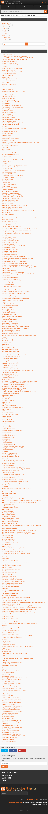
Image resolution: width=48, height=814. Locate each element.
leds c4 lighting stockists (8, 421)
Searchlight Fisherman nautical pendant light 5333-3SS (16, 611)
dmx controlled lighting (8, 214)
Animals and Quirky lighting (9, 84)
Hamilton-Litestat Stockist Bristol (10, 332)
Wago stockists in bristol (8, 718)
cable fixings (5, 147)
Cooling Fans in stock (7, 189)
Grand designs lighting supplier (10, 323)
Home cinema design (7, 346)
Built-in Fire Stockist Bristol (9, 144)
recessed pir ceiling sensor (9, 576)
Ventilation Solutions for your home (11, 683)
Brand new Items (6, 135)
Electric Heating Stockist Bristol (10, 242)
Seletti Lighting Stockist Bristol (10, 618)
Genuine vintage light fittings (9, 318)
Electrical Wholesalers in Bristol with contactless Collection (17, 258)
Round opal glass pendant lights (10, 586)
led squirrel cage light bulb (9, 405)
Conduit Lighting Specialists (9, 184)
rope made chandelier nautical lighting (12, 583)
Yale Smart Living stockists (9, 741)
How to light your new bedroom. (10, 351)
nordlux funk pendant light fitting (10, 507)
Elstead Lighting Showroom (9, 270)
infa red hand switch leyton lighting (11, 362)
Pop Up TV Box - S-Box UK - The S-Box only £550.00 (16, 553)
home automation (6, 342)
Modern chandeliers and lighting (10, 476)
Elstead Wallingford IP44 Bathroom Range (13, 272)
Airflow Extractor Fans (7, 77)
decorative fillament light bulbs (10, 200)
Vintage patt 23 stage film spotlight (11, 702)
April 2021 (5, 34)
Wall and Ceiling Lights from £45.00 (11, 720)
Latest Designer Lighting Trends (10, 393)
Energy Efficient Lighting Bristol (10, 277)
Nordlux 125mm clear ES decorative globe (13, 499)
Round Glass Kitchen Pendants (10, 585)
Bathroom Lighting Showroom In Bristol (12, 107)
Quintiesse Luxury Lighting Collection (11, 565)
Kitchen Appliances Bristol (9, 377)
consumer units (6, 186)
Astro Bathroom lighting (8, 95)
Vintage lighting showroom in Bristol (11, 699)
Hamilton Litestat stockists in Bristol (11, 330)
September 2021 (6, 25)
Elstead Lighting (6, 268)
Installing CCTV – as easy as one (10, 363)
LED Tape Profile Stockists (9, 420)
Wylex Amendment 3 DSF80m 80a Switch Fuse (14, 736)
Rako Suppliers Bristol (8, 574)
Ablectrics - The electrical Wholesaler (12, 68)
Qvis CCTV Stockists (7, 567)
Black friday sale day (7, 133)
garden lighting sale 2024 (9, 314)
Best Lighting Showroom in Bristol (11, 119)
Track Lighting (5, 660)
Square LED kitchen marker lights (10, 630)
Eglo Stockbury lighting (8, 239)
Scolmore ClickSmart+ (7, 599)
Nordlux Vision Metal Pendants (10, 521)
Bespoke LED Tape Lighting (9, 112)
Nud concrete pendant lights (9, 528)
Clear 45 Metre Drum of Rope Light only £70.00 (14, 165)
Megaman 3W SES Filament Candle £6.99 (13, 460)
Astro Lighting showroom (8, 98)
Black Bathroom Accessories (9, 131)
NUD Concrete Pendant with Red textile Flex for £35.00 (16, 532)
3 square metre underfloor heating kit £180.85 (14, 56)
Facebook (13, 751)
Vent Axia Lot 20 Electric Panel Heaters (12, 679)
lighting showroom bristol (8, 444)
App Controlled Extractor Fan (9, 86)
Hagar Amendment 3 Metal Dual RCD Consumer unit (15, 328)
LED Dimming (5, 398)
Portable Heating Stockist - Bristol (11, 555)
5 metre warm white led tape (9, 61)
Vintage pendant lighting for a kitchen (12, 706)
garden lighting (6, 311)
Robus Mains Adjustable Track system (12, 579)
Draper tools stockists (7, 219)
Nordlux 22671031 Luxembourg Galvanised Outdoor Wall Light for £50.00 (22, 500)
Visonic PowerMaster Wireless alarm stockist (13, 715)
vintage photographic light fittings (11, 708)
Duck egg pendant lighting (9, 223)
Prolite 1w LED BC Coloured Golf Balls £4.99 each (15, 562)
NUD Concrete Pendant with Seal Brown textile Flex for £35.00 (18, 534)
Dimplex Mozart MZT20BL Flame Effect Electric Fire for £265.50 (19, 210)
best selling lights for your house (11, 124)
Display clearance (6, 212)
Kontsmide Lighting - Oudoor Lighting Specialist (14, 388)
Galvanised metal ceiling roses (10, 305)
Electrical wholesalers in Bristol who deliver (13, 256)
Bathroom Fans (6, 103)
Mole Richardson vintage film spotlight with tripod (15, 481)
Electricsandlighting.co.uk (13, 2)
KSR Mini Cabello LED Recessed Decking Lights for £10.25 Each (19, 391)
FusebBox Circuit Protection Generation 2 (13, 300)
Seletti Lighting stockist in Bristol (10, 620)
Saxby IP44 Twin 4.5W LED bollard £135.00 (13, 590)
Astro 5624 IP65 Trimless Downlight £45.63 (13, 91)
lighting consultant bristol (8, 428)
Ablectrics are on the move (9, 70)
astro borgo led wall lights (9, 96)
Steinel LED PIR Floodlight (9, 632)
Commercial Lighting (7, 179)
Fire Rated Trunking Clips (8, 288)
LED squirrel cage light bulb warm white (12, 407)
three (3, 655)
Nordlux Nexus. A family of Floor (10, 518)
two (3, 667)
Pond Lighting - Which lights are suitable (12, 551)
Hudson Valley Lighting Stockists (10, 353)
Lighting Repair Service (8, 437)
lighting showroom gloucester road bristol (13, 446)
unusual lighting (6, 674)
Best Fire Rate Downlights (9, 117)
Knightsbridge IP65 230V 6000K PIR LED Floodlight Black (17, 383)
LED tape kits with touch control (10, 414)
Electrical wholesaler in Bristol (10, 253)
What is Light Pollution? (8, 729)
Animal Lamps (5, 82)
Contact (8, 7)
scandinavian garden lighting (9, 595)
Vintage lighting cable (7, 695)
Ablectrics (4, 66)
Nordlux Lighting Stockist (8, 513)
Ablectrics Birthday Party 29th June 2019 (12, 72)
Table (3, 648)
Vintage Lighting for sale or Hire (10, 697)
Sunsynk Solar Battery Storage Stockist (12, 637)
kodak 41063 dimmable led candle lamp (13, 386)
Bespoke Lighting (6, 114)
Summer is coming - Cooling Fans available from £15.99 (17, 636)
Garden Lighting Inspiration (9, 312)
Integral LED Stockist (7, 367)
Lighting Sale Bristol (7, 441)
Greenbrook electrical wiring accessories (13, 325)
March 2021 (5, 35)
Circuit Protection (6, 161)
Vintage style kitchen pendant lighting (12, 711)
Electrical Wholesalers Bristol (9, 254)
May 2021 (4, 32)
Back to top (24, 808)
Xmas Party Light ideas (8, 739)
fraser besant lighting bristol (9, 295)
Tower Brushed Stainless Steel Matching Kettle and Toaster (17, 658)
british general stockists (8, 140)
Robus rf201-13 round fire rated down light (13, 581)
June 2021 (4, 30)
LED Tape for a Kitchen (8, 412)
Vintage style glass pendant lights (11, 709)
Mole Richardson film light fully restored (12, 479)
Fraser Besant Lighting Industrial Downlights (13, 297)
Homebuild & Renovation (8, 348)
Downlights (5, 216)
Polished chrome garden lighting (10, 550)
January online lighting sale (9, 374)
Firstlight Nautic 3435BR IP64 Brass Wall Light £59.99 (16, 291)
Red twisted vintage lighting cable (11, 578)
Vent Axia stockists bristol (8, 681)
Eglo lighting (5, 235)
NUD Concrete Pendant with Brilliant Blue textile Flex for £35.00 (19, 530)
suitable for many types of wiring (10, 634)
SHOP (44, 2)
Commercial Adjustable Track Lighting (12, 177)
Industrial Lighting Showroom (9, 360)
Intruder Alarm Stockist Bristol (10, 369)
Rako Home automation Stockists (10, 571)
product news (5, 558)
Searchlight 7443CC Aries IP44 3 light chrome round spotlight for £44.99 (21, 607)
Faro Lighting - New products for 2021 (12, 281)
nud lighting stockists (7, 537)
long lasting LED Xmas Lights (9, 455)
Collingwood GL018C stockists (10, 174)
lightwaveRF (5, 451)
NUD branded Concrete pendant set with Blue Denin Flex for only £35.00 (21, 525)
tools (3, 657)
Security (4, 615)
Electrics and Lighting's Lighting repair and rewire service (17, 265)
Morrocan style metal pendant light (11, 483)
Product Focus (5, 557)
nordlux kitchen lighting (8, 511)
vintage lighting (6, 694)
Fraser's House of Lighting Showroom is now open (15, 298)
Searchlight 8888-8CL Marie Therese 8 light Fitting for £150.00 (19, 609)
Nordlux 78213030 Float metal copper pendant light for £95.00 (19, 502)
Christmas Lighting (6, 156)
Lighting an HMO (6, 427)
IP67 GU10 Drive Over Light (9, 372)
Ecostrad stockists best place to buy (11, 226)
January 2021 (5, 39)
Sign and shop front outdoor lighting (11, 627)
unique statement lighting (8, 672)
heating (4, 337)
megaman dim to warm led (9, 462)
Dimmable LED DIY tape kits (9, 209)
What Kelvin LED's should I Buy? (10, 730)
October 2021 (5, 23)
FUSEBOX (4, 302)
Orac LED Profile (6, 544)
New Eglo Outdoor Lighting (9, 493)
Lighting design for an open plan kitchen (12, 430)
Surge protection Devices (8, 644)
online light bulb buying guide (10, 542)
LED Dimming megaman (8, 400)
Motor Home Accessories (8, 485)
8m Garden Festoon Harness (9, 63)
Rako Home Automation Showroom (11, 569)
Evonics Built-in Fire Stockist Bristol (11, 279)
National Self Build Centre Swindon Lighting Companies (16, 488)
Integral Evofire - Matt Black (9, 365)
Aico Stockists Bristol (7, 75)
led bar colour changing (8, 395)
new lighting (5, 495)
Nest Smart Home (6, 490)
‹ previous (6, 44)
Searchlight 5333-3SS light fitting (11, 604)
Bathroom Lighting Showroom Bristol (11, 105)
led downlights (6, 402)
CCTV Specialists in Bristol (9, 153)
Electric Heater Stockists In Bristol (11, 240)
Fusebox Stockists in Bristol (9, 304)
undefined (4, 669)
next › (42, 44)
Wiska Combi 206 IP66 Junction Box (11, 734)
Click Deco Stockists (7, 168)
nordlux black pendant (8, 504)
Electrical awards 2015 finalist (10, 251)
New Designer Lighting (8, 492)
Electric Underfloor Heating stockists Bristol (13, 246)
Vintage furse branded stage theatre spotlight (14, 690)
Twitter (4, 751)
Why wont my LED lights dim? (9, 732)
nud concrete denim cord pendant (11, 527)
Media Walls (5, 458)
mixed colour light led (8, 472)
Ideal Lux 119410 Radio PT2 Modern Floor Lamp (15, 355)
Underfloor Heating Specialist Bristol (11, 671)
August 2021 (5, 26)
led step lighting (6, 409)
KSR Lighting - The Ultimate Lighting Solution (14, 390)
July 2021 (4, 28)
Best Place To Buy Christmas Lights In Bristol (13, 123)
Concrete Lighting (6, 182)
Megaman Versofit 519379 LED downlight (13, 467)
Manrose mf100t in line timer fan (10, 456)
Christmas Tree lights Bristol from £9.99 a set (14, 160)
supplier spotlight (6, 643)
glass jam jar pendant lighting (9, 321)
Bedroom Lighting (6, 109)
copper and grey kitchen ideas (10, 191)
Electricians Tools (6, 260)
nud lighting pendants (7, 535)
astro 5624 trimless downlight (10, 93)
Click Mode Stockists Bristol (9, 172)
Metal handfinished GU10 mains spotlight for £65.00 (16, 469)
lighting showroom (7, 442)
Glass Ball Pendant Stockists (9, 319)
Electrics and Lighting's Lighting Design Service (14, 263)
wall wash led (5, 723)
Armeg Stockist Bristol (7, 89)
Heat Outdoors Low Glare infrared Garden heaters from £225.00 (19, 335)
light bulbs (4, 423)
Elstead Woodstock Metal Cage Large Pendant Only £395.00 (18, 274)
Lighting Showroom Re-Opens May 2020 (12, 448)
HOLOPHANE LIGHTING (8, 340)
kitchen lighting (6, 379)
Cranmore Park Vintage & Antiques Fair (12, 196)
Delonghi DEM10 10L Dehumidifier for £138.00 (14, 205)
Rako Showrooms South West (9, 572)
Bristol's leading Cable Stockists (10, 138)
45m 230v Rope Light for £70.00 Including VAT (14, 59)
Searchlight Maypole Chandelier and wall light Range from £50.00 (19, 613)
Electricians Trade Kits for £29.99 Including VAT (14, 261)
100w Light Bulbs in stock (8, 54)
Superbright (5, 639)
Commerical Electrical (7, 181)
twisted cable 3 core (7, 664)
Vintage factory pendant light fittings (11, 688)
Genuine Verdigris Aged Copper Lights (12, 316)
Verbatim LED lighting (7, 685)
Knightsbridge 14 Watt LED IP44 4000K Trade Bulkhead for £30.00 (20, 381)
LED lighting (5, 404)
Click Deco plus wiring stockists (10, 167)
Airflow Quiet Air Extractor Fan (10, 79)
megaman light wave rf (8, 465)
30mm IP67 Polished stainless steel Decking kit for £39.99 (17, 58)
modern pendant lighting (8, 477)
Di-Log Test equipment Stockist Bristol (12, 207)
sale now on (5, 588)
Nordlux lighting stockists (8, 514)
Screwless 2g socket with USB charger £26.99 (14, 600)
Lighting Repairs (6, 439)
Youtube (22, 751)
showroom (4, 625)
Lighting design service (8, 432)
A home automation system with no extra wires (14, 65)
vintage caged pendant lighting (10, 687)
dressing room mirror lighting (9, 221)
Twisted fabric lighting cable (9, 665)
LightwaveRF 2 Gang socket (9, 453)
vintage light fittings (7, 692)
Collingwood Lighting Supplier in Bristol (12, 175)
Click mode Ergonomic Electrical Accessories (13, 170)
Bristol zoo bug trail (7, 137)
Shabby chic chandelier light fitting (11, 622)
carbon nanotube (6, 149)
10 (38, 44)
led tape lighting (6, 416)
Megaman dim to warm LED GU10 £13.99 (13, 463)
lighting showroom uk (7, 449)
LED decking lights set (7, 397)
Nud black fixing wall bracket (9, 523)
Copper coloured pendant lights (10, 193)
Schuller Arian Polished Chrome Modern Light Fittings (16, 597)
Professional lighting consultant (10, 560)
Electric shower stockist (8, 244)
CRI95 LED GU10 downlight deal (10, 198)
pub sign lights (6, 564)
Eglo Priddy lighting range (9, 237)
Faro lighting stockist (7, 283)
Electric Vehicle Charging (8, 247)
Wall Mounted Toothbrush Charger (11, 722)
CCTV (3, 151)
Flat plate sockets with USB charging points (13, 293)
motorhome (5, 486)
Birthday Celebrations (7, 130)
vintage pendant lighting (8, 704)
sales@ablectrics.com (15, 802)
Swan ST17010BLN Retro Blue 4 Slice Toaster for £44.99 (17, 646)
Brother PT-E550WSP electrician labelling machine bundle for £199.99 (21, 142)
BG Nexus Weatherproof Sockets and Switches (14, 128)
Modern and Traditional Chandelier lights (13, 474)
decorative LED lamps (7, 203)
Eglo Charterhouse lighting (9, 232)
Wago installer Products (8, 716)
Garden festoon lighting (8, 309)
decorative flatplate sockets (9, 202)
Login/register (25, 7)
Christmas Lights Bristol (8, 158)
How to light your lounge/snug (10, 349)
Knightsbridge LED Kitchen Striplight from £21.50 (15, 384)
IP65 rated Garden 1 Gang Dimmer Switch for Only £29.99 (17, 370)
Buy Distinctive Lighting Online (10, 145)
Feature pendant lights (8, 284)
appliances (5, 88)
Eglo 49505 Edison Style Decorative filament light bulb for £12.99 (19, 228)
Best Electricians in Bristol (8, 116)
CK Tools (4, 163)
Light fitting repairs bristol (9, 425)
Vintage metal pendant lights (9, 701)
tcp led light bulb (6, 651)
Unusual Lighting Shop (8, 676)
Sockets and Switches (7, 629)
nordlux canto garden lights (9, 506)
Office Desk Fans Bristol (8, 539)
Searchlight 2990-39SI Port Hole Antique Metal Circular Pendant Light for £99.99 (23, 602)
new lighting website (7, 497)
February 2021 (6, 37)
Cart (40, 7)
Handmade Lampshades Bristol (10, 333)
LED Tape (4, 411)
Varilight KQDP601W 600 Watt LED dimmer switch (15, 678)
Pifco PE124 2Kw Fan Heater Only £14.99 (13, 548)
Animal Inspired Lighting (8, 81)
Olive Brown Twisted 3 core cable (11, 541)
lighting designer (6, 434)
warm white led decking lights (10, 725)
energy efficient (6, 275)
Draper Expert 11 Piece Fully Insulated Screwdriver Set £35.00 (19, 218)
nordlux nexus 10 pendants (9, 516)
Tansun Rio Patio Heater (8, 650)
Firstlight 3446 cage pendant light (11, 290)
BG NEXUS (4, 126)
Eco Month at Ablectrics (8, 225)
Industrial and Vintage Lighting (10, 358)
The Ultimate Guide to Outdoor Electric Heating (14, 653)
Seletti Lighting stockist (8, 616)
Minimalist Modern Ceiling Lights (10, 470)
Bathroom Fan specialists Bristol (10, 102)
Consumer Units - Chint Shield (9, 188)
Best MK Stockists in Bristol (9, 121)
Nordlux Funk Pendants (8, 509)
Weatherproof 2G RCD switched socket (12, 727)
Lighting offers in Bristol (8, 435)
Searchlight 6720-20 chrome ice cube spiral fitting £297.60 (17, 606)
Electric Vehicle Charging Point (10, 249)
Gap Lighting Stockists (7, 307)
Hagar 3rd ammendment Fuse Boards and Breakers (15, 326)
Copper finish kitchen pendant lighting (12, 195)
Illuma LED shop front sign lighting (11, 356)
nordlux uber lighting (7, 520)
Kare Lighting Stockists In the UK (10, 376)
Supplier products (6, 641)
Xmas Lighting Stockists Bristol (10, 737)
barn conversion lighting (8, 100)
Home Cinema (5, 344)
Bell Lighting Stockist (7, 110)
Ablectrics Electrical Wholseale (10, 73)
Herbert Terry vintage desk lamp (10, 339)
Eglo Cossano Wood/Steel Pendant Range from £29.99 (16, 233)
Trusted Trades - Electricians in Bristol (12, 662)
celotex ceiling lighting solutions (10, 154)
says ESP (4, 592)
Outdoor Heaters (6, 546)
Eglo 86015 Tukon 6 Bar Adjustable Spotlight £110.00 (16, 230)
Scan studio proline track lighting (10, 593)
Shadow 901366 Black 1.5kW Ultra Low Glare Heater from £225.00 (20, 623)
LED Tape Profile (6, 418)
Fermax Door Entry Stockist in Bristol (11, 286)
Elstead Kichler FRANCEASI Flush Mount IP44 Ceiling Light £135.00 (19, 267)
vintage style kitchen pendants (10, 713)
